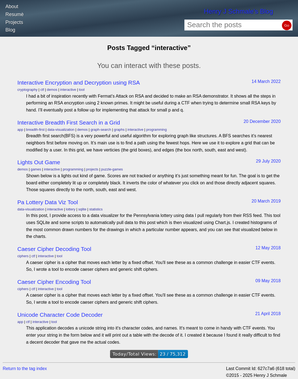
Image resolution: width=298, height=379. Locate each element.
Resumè (14, 14)
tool (82, 90)
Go (286, 25)
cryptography (27, 90)
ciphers (23, 256)
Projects (14, 22)
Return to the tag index (25, 368)
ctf (42, 90)
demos (52, 90)
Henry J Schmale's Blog (238, 11)
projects (92, 169)
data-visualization (60, 130)
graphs (119, 130)
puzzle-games (112, 169)
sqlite (82, 209)
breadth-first (35, 130)
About (11, 6)
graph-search (100, 130)
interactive (68, 90)
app (20, 130)
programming (156, 130)
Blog (10, 30)
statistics (95, 209)
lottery (70, 209)
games (36, 169)
